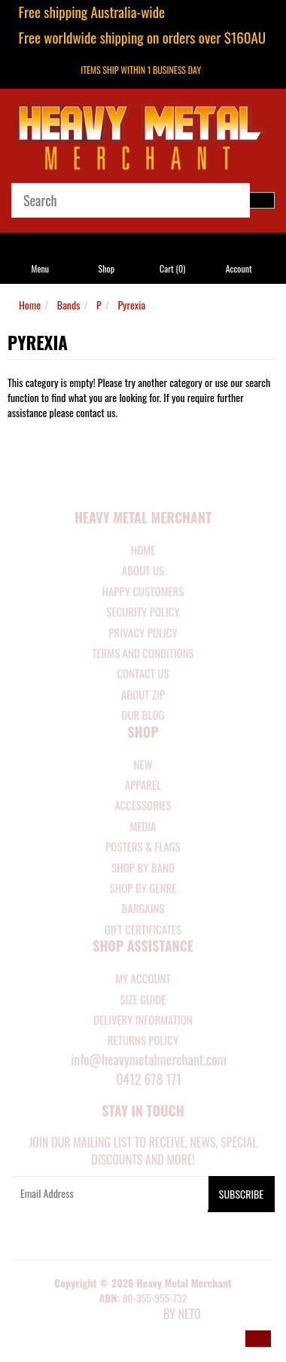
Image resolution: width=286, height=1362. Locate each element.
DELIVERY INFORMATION (143, 1019)
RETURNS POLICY (143, 1039)
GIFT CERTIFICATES (143, 929)
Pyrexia (131, 304)
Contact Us (143, 673)
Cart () (172, 268)
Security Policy (142, 611)
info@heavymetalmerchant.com (149, 1059)
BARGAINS (142, 908)
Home (30, 304)
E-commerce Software (122, 1315)
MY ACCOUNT (143, 978)
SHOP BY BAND (143, 867)
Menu (41, 268)
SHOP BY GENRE (143, 887)
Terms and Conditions (142, 652)
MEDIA (142, 826)
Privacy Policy (142, 632)
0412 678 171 (148, 1079)
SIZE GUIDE (143, 999)
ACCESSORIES (143, 805)
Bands (69, 304)
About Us (143, 570)
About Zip (143, 694)
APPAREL (143, 784)
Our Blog (142, 714)
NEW (143, 764)
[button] (258, 1338)
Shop (106, 268)
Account (239, 268)
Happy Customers (143, 591)
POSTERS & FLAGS (143, 846)
